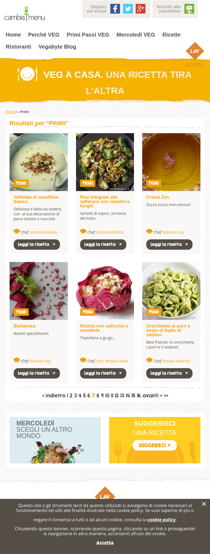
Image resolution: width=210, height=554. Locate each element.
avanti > (152, 396)
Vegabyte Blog (57, 47)
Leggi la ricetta (37, 244)
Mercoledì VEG (135, 35)
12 (117, 396)
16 (139, 396)
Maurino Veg (172, 232)
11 (112, 396)
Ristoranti (18, 47)
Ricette (171, 35)
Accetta (104, 543)
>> (166, 396)
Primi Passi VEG (88, 35)
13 (122, 396)
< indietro (53, 396)
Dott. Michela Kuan (112, 361)
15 (133, 396)
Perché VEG (44, 35)
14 (128, 396)
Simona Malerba (43, 232)
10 (107, 396)
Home (13, 35)
